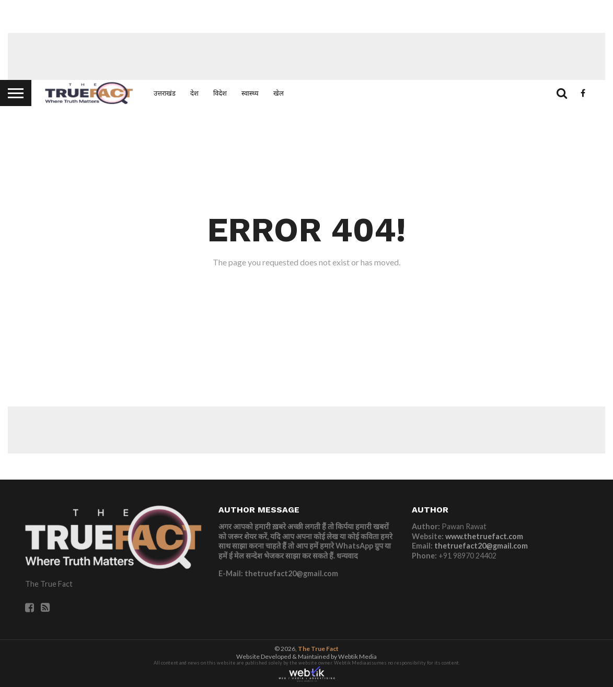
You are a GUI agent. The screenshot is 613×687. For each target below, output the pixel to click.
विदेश (220, 93)
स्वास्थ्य (250, 93)
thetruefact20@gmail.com (481, 545)
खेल (278, 93)
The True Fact (318, 649)
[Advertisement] (307, 56)
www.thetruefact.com (484, 536)
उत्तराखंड (165, 93)
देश (194, 93)
